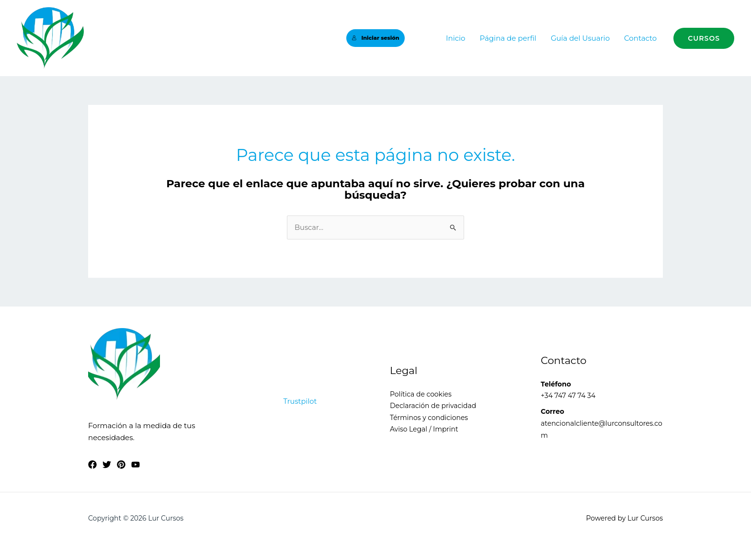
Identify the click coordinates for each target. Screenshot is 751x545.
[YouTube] (135, 465)
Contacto (640, 38)
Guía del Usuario (580, 38)
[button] (703, 38)
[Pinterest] (121, 465)
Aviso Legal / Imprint (424, 429)
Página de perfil (507, 38)
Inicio (455, 38)
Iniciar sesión (375, 37)
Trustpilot (300, 401)
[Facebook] (92, 465)
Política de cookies (421, 394)
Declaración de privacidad (433, 406)
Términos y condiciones (429, 417)
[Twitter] (106, 465)
